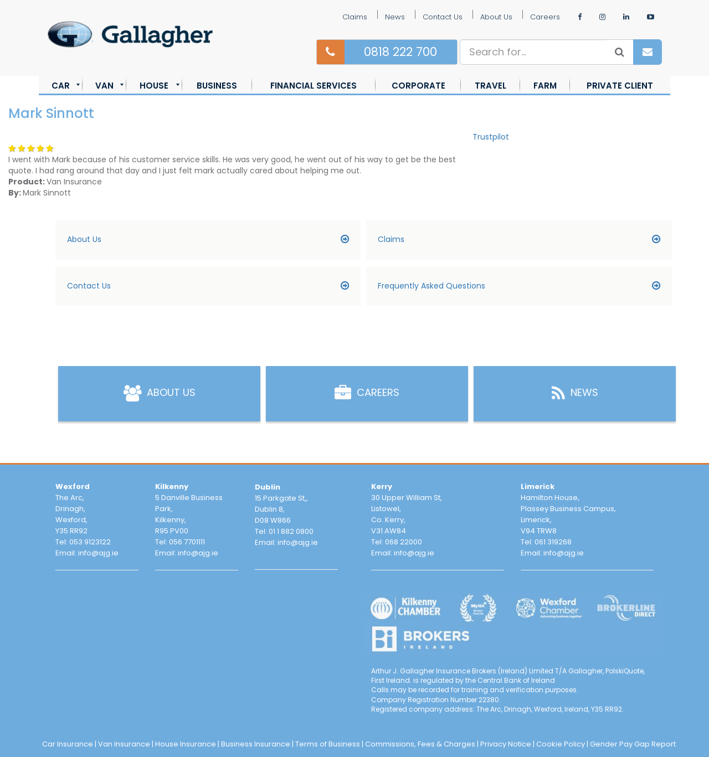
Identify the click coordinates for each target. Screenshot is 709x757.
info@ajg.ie (98, 553)
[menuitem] (61, 85)
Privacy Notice (505, 744)
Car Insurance (67, 744)
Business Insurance (255, 744)
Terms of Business (327, 744)
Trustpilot (490, 136)
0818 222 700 (400, 52)
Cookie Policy (560, 744)
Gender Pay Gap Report (633, 744)
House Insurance (185, 744)
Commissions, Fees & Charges (420, 744)
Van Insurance (124, 744)
